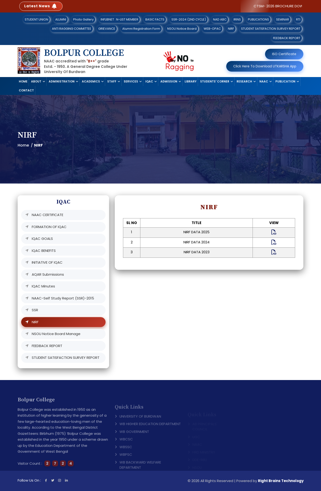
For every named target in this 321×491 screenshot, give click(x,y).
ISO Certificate (284, 54)
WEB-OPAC (212, 28)
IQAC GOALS (42, 238)
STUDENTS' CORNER (214, 81)
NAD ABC (219, 19)
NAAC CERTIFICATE (47, 214)
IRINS (237, 19)
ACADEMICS (91, 81)
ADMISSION (168, 81)
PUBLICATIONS (258, 19)
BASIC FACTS (154, 19)
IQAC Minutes (43, 286)
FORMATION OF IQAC (49, 226)
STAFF (111, 81)
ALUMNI (60, 19)
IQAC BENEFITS (44, 250)
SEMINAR (282, 19)
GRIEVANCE (106, 28)
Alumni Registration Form (141, 28)
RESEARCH (244, 81)
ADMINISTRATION (62, 81)
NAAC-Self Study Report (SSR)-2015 (63, 298)
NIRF (231, 28)
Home (23, 145)
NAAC (263, 81)
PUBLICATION (285, 81)
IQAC (149, 81)
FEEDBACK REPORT (286, 38)
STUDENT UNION (36, 19)
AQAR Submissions (48, 274)
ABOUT (36, 81)
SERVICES (131, 81)
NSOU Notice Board (182, 28)
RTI (298, 19)
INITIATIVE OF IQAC (47, 262)
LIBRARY (191, 81)
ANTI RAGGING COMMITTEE (71, 28)
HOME (23, 81)
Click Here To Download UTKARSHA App (264, 66)
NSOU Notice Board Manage (56, 333)
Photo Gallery (83, 19)
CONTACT (26, 90)
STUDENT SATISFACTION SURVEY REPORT (270, 28)
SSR (35, 309)
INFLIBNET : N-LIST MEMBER (119, 19)
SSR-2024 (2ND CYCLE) (188, 19)
